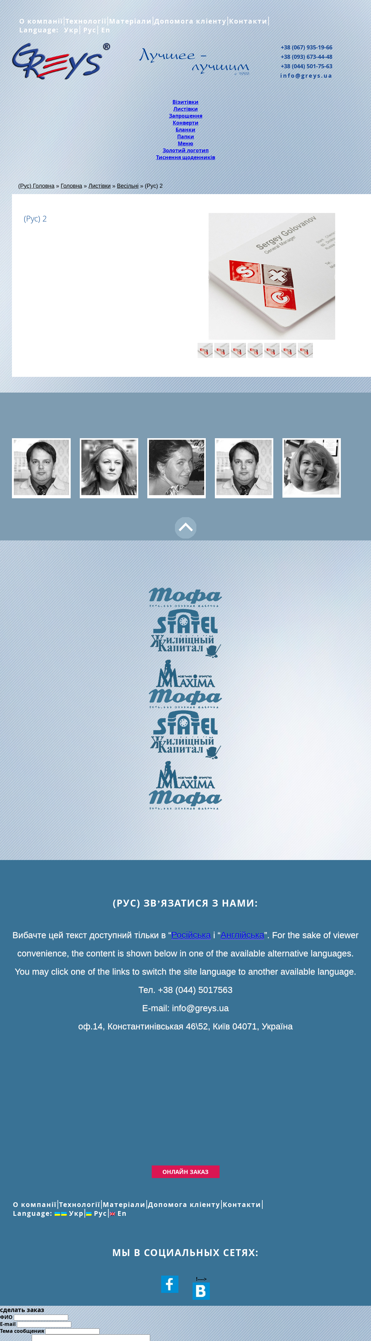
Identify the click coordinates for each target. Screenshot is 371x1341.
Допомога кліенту (190, 21)
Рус (88, 29)
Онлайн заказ (185, 1172)
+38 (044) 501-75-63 (306, 66)
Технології (85, 21)
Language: (40, 29)
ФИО (6, 1317)
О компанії (41, 21)
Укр (70, 29)
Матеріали (130, 21)
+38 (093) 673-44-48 (306, 56)
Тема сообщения (22, 1330)
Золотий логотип (186, 150)
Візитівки (185, 101)
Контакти (248, 21)
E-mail (8, 1324)
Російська (191, 935)
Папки (185, 136)
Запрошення (185, 115)
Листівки (185, 108)
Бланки (185, 129)
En (105, 29)
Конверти (186, 122)
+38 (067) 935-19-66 (306, 47)
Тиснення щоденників (185, 157)
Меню (185, 143)
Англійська (242, 935)
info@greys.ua (306, 75)
